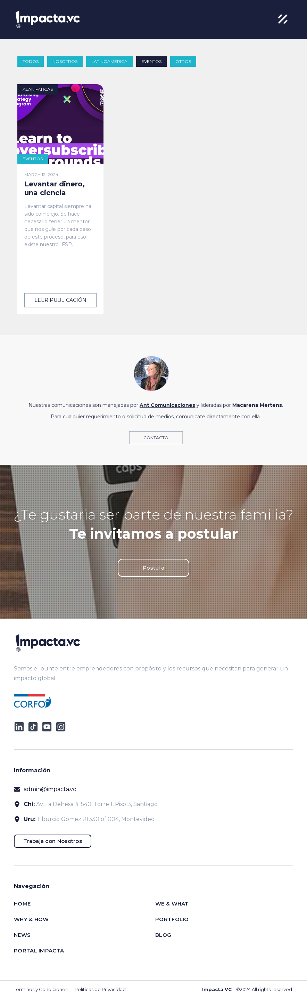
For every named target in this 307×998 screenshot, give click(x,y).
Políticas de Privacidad (100, 989)
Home (22, 903)
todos (31, 61)
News (22, 935)
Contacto (161, 437)
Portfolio (172, 919)
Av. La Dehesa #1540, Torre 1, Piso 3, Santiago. (97, 804)
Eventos (151, 61)
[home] (48, 19)
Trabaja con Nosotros (52, 841)
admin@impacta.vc (50, 789)
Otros (183, 61)
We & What (172, 903)
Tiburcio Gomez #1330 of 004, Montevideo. (96, 819)
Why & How (31, 919)
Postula (153, 567)
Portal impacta (39, 950)
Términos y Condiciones (40, 989)
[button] (282, 19)
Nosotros (64, 61)
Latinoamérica (109, 61)
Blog (163, 935)
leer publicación (60, 300)
